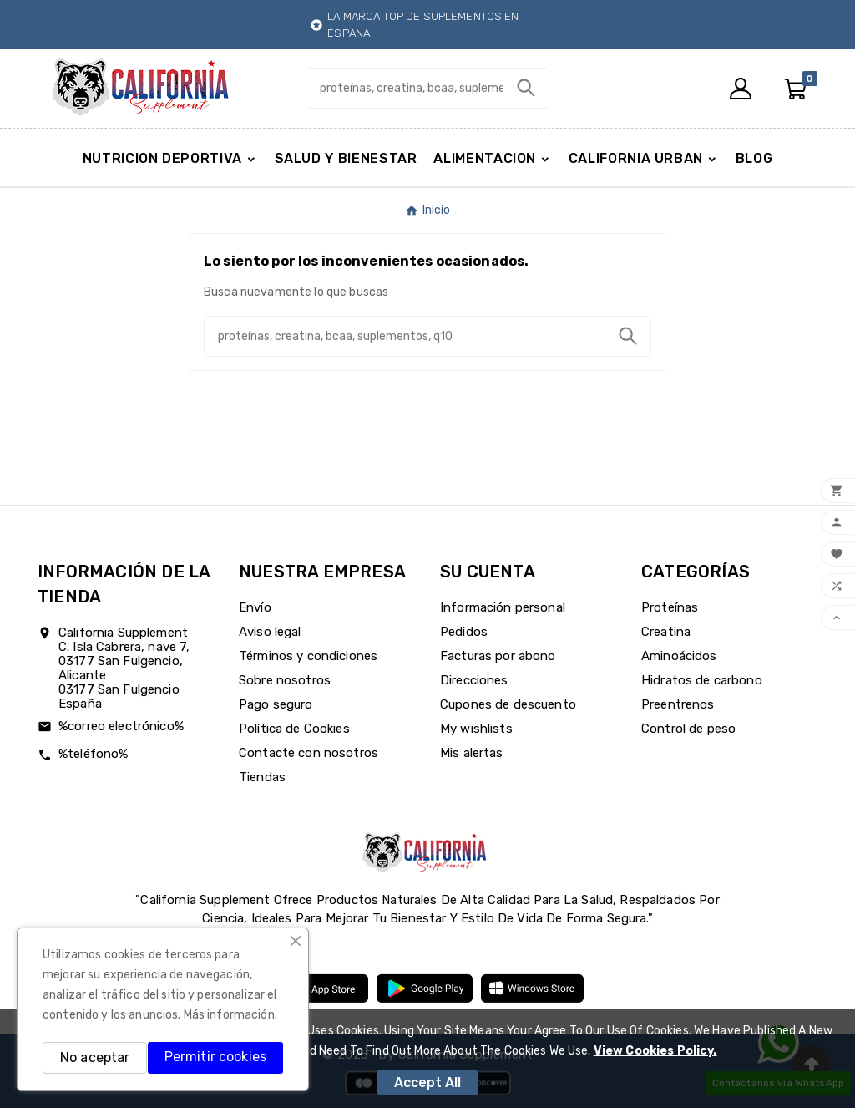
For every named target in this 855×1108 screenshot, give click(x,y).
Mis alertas (471, 752)
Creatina (666, 631)
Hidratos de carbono (701, 680)
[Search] (526, 88)
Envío (255, 607)
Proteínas (669, 607)
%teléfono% (93, 753)
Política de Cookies (294, 728)
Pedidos (464, 631)
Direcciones (474, 680)
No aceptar (94, 1057)
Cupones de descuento (508, 704)
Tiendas (262, 777)
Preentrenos (678, 704)
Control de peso (688, 728)
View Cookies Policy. (655, 1051)
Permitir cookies (215, 1057)
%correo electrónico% (121, 726)
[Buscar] (404, 88)
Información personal (502, 607)
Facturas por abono (498, 655)
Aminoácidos (679, 655)
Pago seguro (276, 704)
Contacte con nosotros (308, 752)
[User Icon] (740, 88)
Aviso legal (270, 631)
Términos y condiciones (308, 655)
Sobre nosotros (285, 680)
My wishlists (476, 728)
